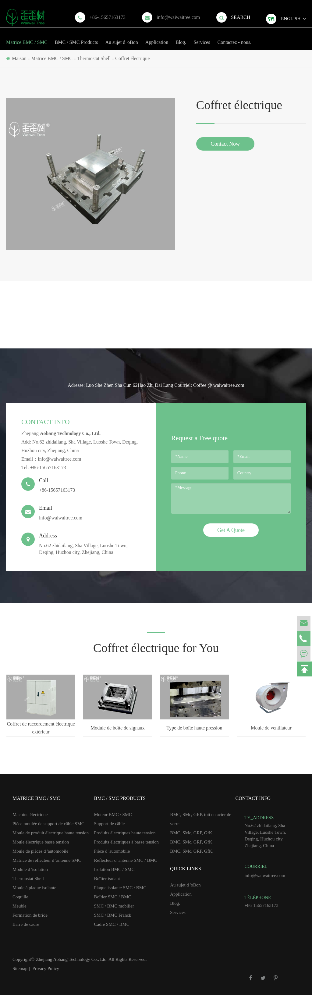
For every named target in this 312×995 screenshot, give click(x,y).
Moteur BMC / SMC (113, 814)
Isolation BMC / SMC (114, 869)
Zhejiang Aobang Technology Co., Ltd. (72, 959)
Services (201, 38)
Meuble (19, 906)
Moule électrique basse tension (40, 842)
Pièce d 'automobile (112, 851)
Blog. (181, 38)
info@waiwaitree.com (178, 17)
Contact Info (45, 422)
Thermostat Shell (94, 58)
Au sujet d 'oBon (121, 38)
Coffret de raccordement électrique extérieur (41, 727)
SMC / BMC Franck (112, 915)
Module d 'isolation (30, 869)
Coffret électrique (132, 58)
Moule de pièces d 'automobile (40, 851)
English (290, 18)
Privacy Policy (45, 968)
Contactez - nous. (235, 38)
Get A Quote (231, 530)
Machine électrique (30, 814)
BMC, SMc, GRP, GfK (191, 842)
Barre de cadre (25, 924)
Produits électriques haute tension (125, 832)
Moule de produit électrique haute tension (50, 832)
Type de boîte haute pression (194, 727)
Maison (19, 58)
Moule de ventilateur (271, 727)
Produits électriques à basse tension (126, 842)
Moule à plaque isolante (34, 887)
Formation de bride (30, 915)
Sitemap (19, 968)
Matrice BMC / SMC (27, 38)
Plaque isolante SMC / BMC (120, 887)
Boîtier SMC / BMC (112, 896)
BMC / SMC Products (76, 38)
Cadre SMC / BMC (111, 924)
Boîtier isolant (107, 878)
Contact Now (225, 144)
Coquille (20, 896)
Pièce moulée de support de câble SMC (48, 823)
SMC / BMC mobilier (114, 906)
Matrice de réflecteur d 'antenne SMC (46, 860)
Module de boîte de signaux (117, 727)
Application (156, 38)
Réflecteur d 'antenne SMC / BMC (125, 860)
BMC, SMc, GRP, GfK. (191, 832)
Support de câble (109, 823)
